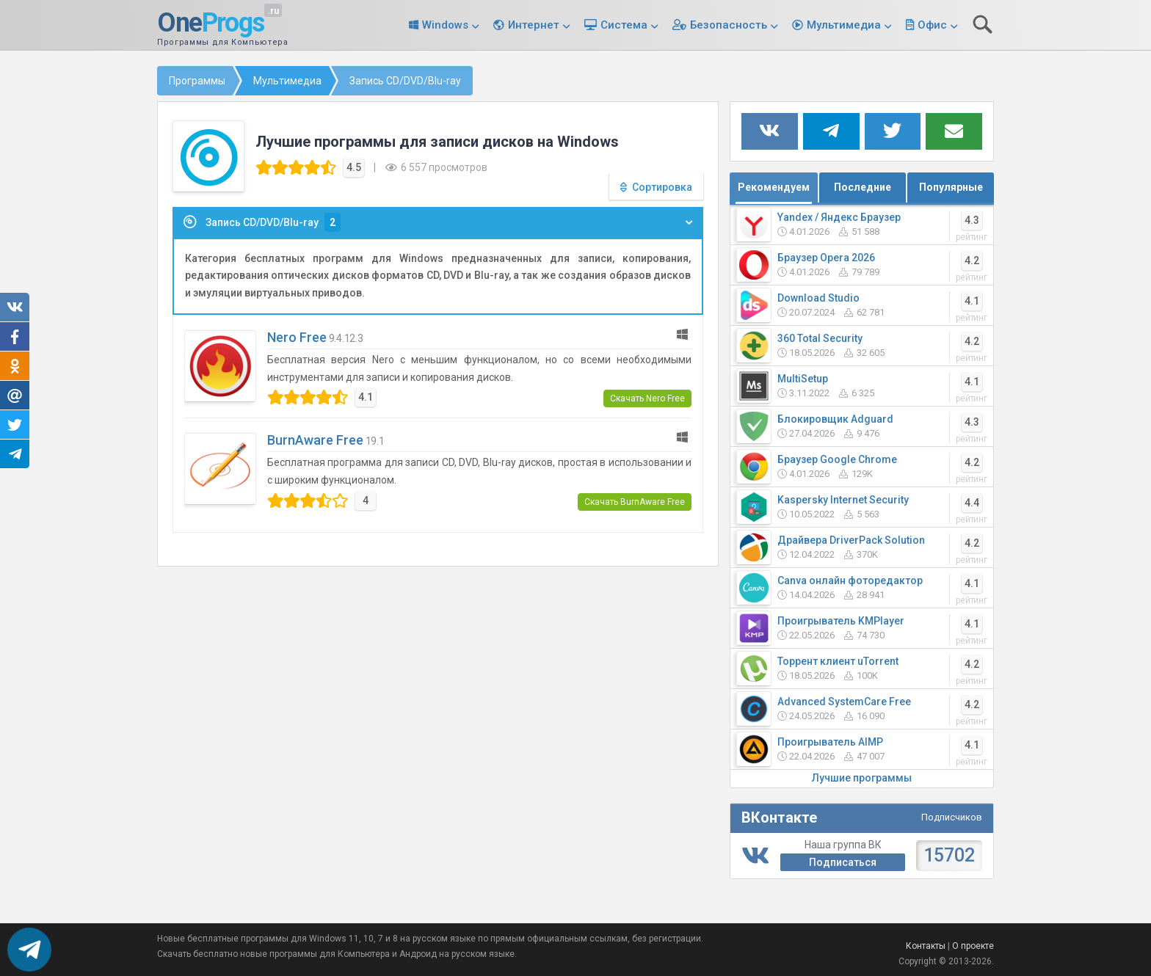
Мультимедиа (844, 25)
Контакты (925, 946)
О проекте (973, 946)
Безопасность (728, 25)
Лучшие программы (862, 778)
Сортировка (662, 187)
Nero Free (297, 337)
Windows (445, 25)
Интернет (533, 25)
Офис (932, 25)
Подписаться (842, 862)
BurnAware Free (315, 440)
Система (623, 25)
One (210, 23)
